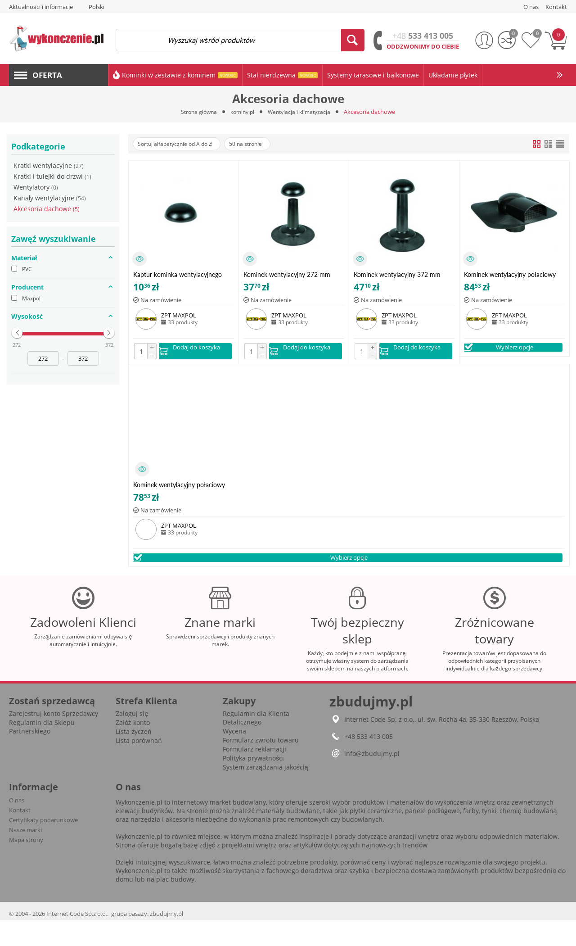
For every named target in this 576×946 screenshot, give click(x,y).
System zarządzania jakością (265, 792)
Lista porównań (139, 766)
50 (262, 144)
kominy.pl (242, 112)
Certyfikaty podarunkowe (43, 846)
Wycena (234, 756)
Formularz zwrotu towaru (261, 765)
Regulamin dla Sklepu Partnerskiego (42, 752)
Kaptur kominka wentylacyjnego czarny (177, 274)
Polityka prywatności (253, 783)
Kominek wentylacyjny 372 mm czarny (397, 274)
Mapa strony (26, 865)
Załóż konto (132, 748)
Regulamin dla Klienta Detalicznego (256, 743)
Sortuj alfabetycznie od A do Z (181, 144)
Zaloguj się (132, 739)
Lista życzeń (133, 757)
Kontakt (20, 836)
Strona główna (195, 112)
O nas (16, 826)
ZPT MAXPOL (178, 315)
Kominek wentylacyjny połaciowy (510, 274)
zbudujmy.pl (166, 939)
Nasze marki (25, 855)
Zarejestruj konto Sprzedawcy (53, 739)
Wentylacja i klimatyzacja (302, 112)
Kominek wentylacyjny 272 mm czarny (286, 274)
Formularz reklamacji (254, 774)
